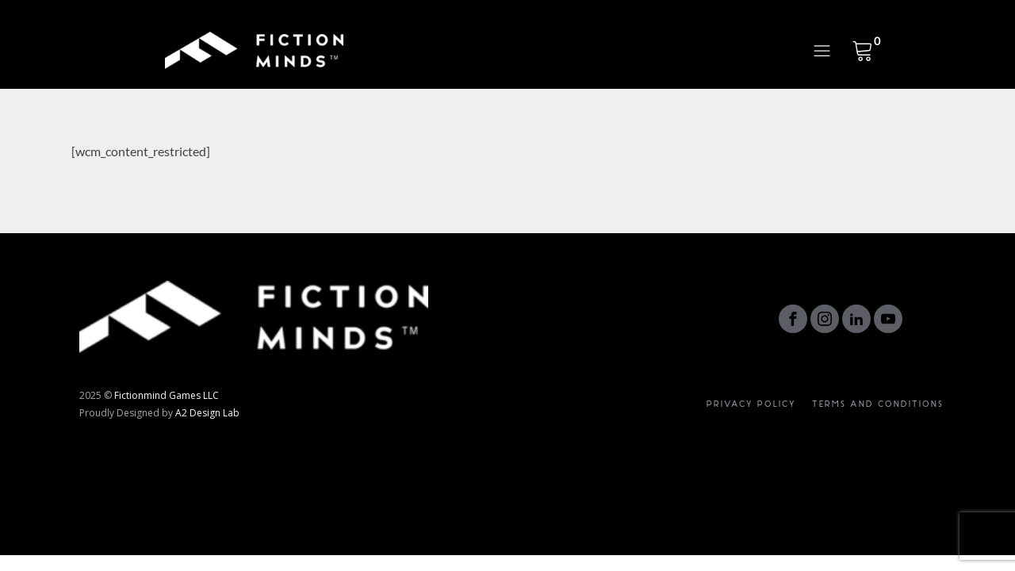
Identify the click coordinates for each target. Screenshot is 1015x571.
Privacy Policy (751, 404)
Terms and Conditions (878, 404)
